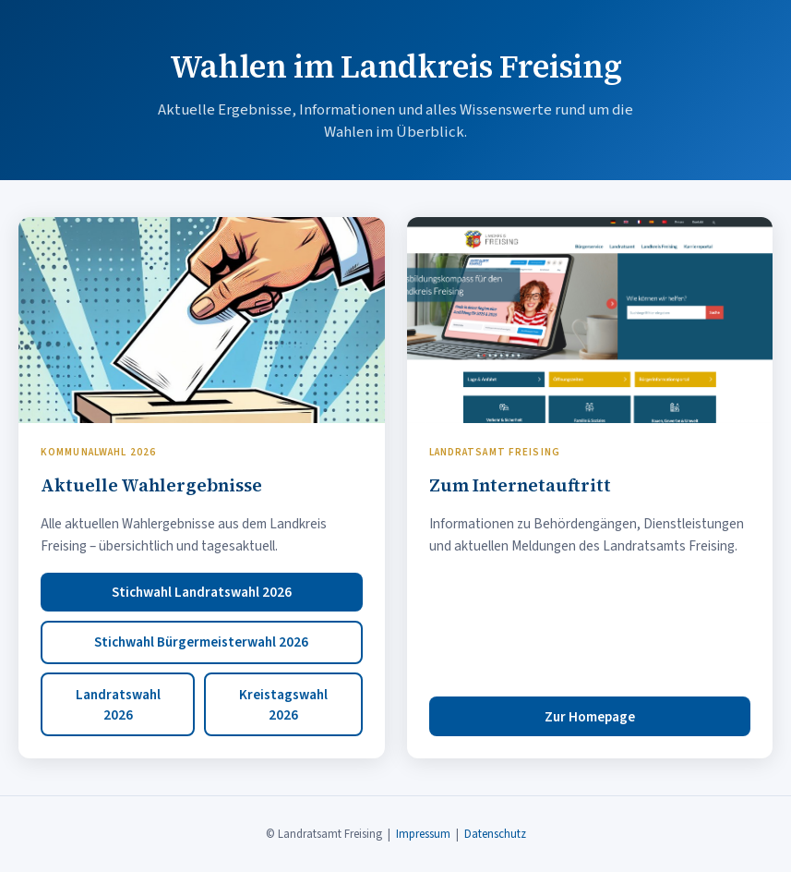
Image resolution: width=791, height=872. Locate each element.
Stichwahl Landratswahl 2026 (202, 592)
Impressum (423, 834)
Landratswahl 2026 (118, 704)
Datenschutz (495, 834)
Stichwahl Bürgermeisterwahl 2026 (201, 642)
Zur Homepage (590, 717)
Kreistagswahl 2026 (283, 704)
